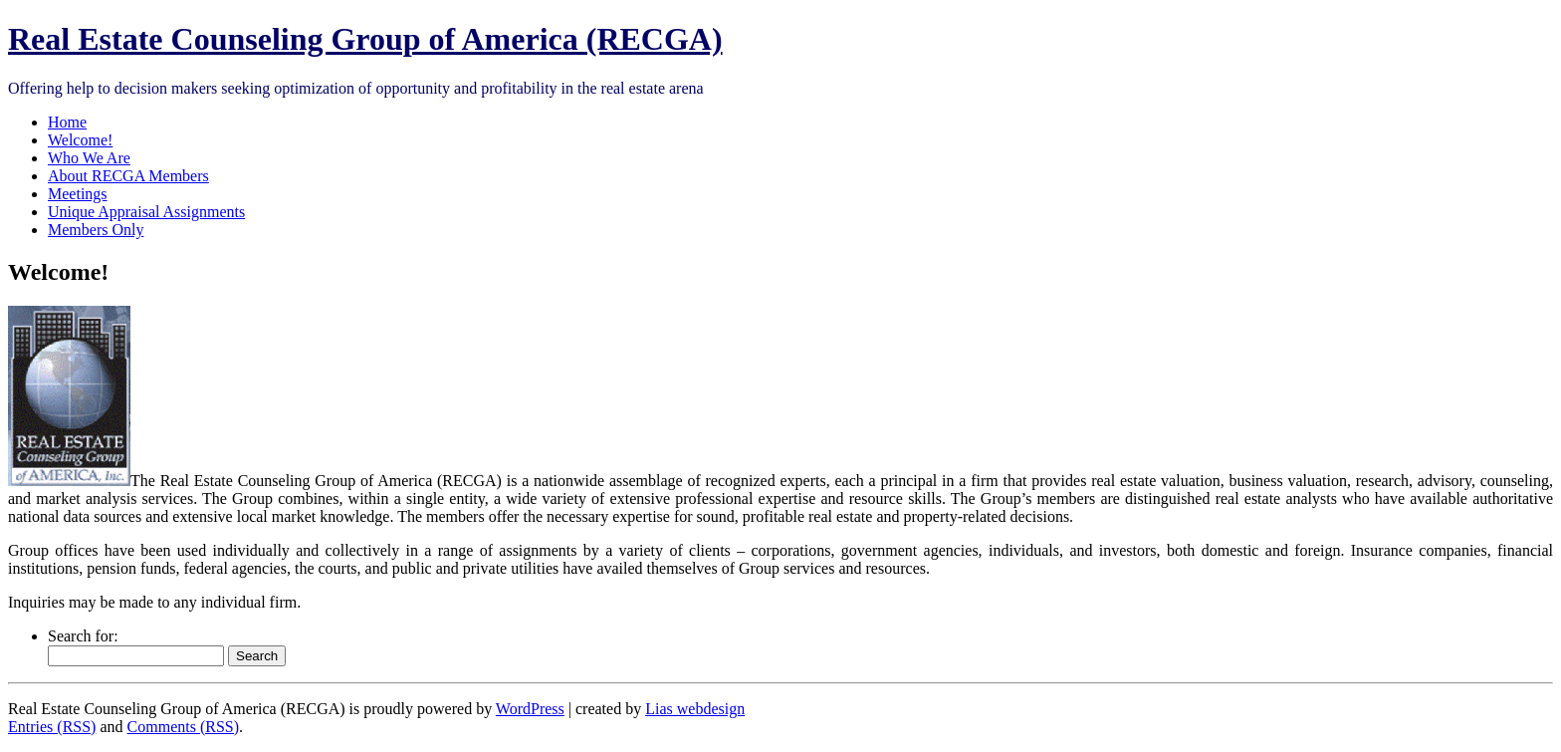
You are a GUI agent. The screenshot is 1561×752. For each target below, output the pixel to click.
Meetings (78, 193)
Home (67, 122)
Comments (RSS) (183, 726)
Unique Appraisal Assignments (146, 211)
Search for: (83, 635)
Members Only (95, 229)
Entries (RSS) (52, 726)
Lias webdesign (695, 708)
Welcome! (80, 139)
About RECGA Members (128, 175)
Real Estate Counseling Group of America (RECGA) (365, 39)
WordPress (530, 708)
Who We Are (89, 157)
